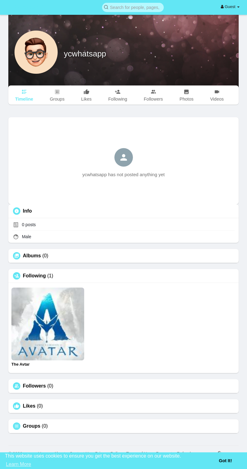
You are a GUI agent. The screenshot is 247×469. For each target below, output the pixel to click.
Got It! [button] (225, 460)
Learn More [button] (18, 464)
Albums (32, 255)
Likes (29, 406)
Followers (34, 386)
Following (34, 275)
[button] (133, 7)
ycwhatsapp (85, 53)
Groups (31, 426)
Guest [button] (230, 6)
